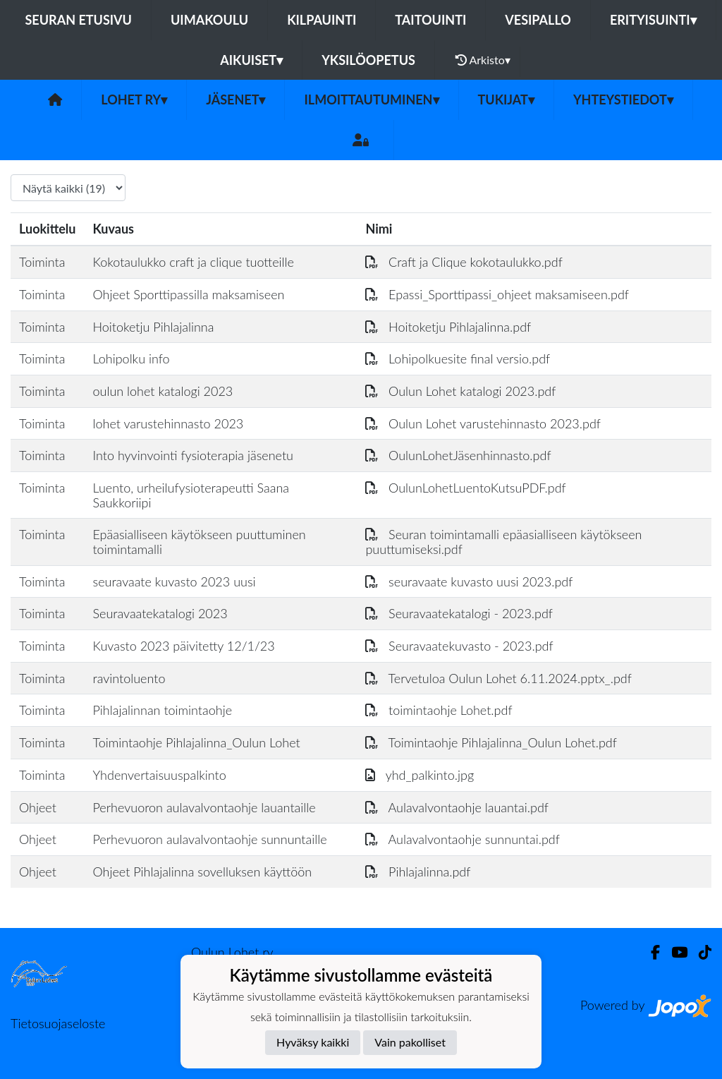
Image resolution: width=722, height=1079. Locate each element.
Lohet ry (134, 99)
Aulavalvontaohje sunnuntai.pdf (462, 839)
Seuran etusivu (78, 20)
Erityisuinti (653, 20)
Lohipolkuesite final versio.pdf (457, 358)
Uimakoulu (209, 20)
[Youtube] (673, 952)
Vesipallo (538, 20)
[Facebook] (650, 952)
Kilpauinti (321, 20)
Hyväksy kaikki (312, 1042)
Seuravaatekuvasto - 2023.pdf (459, 645)
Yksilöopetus (368, 60)
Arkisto (482, 60)
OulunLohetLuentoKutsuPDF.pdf (465, 487)
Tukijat (506, 99)
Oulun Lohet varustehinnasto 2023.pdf (483, 423)
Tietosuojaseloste (58, 1023)
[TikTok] (699, 952)
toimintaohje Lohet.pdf (438, 710)
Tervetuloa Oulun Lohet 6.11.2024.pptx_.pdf (498, 678)
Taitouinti (430, 20)
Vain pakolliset (410, 1042)
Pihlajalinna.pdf (417, 871)
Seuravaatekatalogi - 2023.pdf (459, 613)
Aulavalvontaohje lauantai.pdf (457, 807)
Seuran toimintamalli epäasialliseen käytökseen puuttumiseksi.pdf (503, 541)
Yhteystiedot (623, 99)
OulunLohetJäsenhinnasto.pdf (458, 455)
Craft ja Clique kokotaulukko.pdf (463, 262)
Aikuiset (251, 60)
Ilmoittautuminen (371, 99)
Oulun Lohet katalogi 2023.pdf (460, 391)
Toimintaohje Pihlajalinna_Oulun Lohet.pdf (490, 742)
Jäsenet (235, 99)
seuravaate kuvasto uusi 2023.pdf (469, 581)
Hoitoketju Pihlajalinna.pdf (448, 326)
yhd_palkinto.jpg (419, 775)
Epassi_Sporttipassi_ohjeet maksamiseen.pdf (497, 294)
